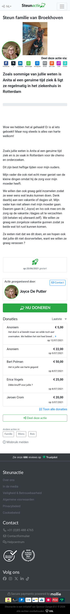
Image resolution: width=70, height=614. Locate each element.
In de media (10, 486)
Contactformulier (16, 536)
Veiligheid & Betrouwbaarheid (22, 493)
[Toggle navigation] (62, 6)
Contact (57, 282)
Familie (8, 434)
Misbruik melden (16, 442)
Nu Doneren (35, 308)
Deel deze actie (35, 418)
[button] (6, 64)
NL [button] (8, 6)
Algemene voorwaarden (18, 499)
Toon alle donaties (53, 409)
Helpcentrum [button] (13, 542)
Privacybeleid (11, 506)
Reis (32, 434)
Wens (21, 434)
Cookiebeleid (11, 512)
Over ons (9, 480)
